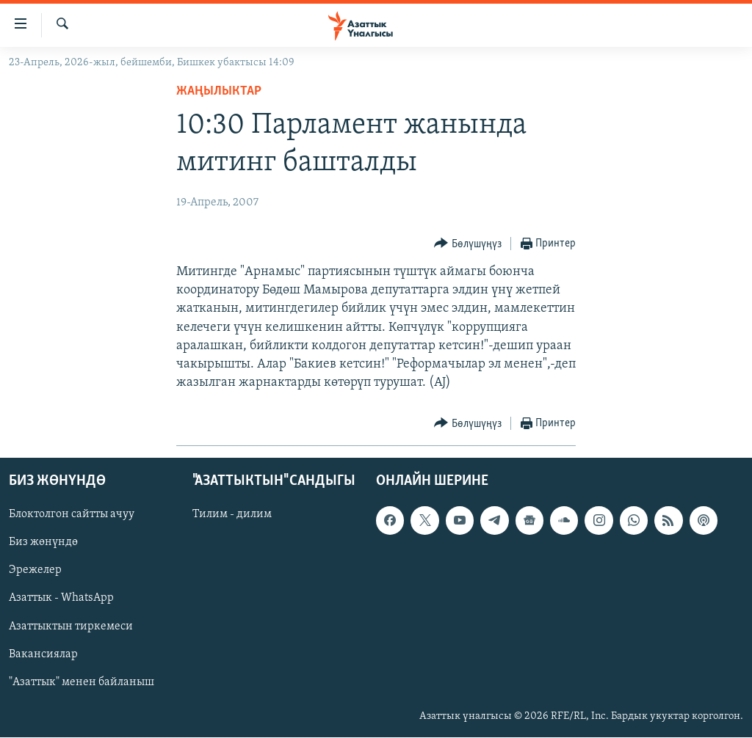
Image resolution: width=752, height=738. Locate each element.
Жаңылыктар (218, 91)
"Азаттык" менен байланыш (81, 682)
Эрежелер (35, 571)
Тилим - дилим (232, 515)
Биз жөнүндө (43, 543)
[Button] (468, 244)
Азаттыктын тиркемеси (71, 626)
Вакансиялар (43, 654)
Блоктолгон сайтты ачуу (71, 515)
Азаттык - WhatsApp (61, 598)
